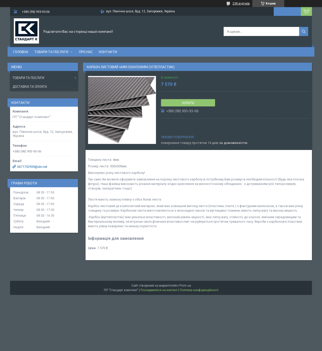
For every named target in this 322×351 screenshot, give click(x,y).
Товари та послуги (51, 52)
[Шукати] (303, 31)
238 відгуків (241, 3)
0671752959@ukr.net (32, 167)
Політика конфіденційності (199, 290)
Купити (188, 103)
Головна (20, 52)
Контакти (108, 52)
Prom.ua (185, 285)
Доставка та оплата (30, 87)
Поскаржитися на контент (159, 290)
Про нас (86, 52)
